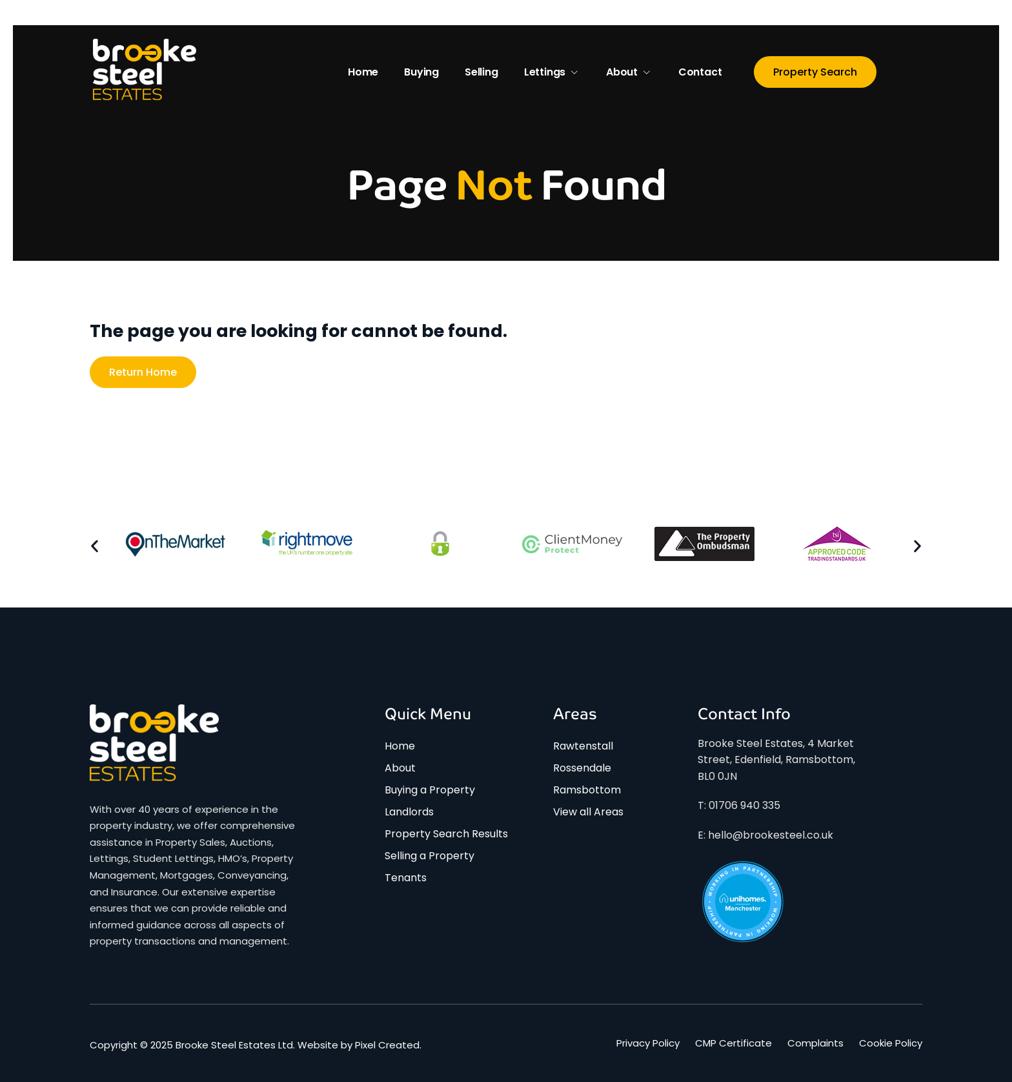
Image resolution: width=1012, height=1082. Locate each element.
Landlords (409, 811)
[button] (94, 546)
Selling (481, 72)
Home (363, 72)
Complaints (815, 1043)
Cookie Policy (890, 1043)
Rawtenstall (583, 746)
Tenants (406, 877)
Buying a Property (430, 789)
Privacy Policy (648, 1043)
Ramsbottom (587, 789)
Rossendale (582, 767)
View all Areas (588, 811)
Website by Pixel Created (359, 1045)
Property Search (815, 72)
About (629, 72)
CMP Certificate (733, 1043)
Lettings (552, 72)
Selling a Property (429, 855)
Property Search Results (446, 833)
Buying (421, 72)
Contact (700, 72)
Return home (143, 372)
